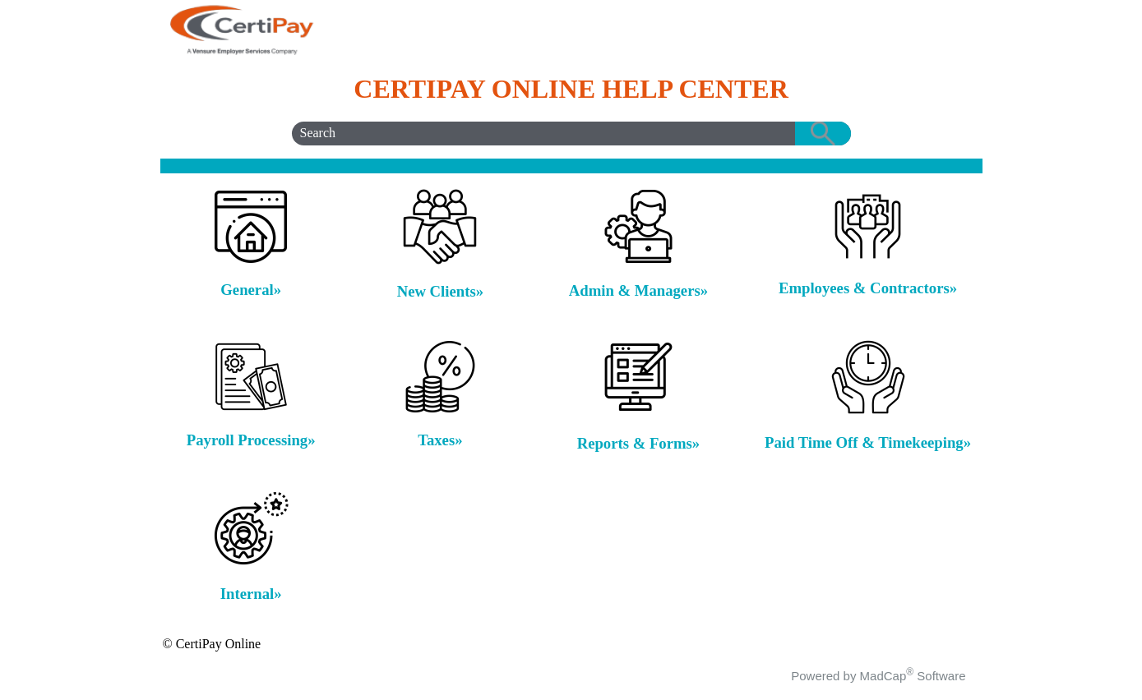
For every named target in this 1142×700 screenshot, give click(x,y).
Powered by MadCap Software (878, 676)
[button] (823, 133)
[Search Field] (571, 133)
